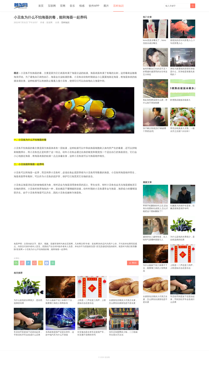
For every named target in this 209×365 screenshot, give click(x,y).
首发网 (19, 249)
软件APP (94, 5)
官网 (62, 5)
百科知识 (118, 5)
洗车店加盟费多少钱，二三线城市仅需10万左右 (124, 322)
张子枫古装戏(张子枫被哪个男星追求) (155, 120)
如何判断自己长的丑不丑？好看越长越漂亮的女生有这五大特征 (155, 62)
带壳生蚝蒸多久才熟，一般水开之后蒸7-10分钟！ (182, 120)
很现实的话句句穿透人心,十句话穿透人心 (182, 32)
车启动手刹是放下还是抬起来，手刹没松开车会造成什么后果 (28, 322)
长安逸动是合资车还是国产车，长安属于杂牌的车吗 (92, 322)
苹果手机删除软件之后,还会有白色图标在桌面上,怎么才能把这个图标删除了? (155, 198)
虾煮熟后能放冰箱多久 (182, 90)
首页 (41, 5)
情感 (81, 5)
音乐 (72, 5)
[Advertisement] (76, 47)
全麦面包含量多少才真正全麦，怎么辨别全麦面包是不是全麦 (124, 290)
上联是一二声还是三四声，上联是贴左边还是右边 (92, 290)
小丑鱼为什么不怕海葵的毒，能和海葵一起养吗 (46, 249)
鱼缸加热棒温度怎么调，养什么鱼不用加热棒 (155, 91)
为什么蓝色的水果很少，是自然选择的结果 (28, 290)
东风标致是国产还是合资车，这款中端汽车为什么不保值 (60, 322)
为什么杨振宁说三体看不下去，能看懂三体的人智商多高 (60, 290)
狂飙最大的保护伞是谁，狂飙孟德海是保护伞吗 (182, 197)
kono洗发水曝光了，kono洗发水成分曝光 (155, 32)
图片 (106, 5)
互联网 (52, 5)
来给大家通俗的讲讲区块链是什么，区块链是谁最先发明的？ (182, 62)
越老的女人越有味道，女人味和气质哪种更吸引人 (155, 228)
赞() (132, 263)
